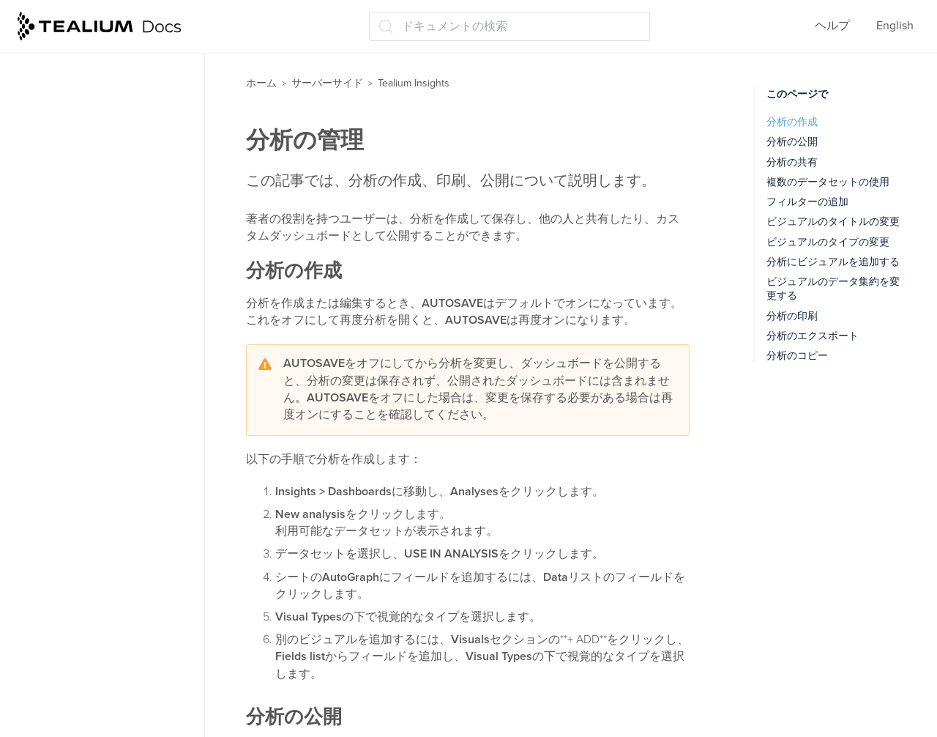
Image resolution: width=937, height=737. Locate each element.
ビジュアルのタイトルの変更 (833, 221)
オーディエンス (66, 134)
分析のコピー (797, 355)
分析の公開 (792, 142)
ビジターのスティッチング (95, 162)
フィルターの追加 (807, 202)
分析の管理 (63, 466)
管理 (36, 581)
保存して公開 (60, 524)
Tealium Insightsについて (98, 306)
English (895, 25)
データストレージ (72, 220)
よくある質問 (60, 639)
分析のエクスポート (812, 336)
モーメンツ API (65, 77)
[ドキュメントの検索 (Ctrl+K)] (509, 26)
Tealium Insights (68, 277)
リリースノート (61, 668)
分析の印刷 (792, 316)
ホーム (261, 83)
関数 (36, 191)
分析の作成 (792, 122)
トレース (48, 249)
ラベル (42, 553)
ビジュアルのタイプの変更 (827, 242)
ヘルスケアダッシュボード (104, 496)
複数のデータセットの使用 (827, 182)
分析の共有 (792, 162)
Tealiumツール (62, 610)
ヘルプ (832, 25)
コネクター (54, 105)
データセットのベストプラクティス (116, 429)
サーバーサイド (327, 83)
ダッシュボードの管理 (92, 364)
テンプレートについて (92, 334)
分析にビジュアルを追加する (833, 262)
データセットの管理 (86, 392)
